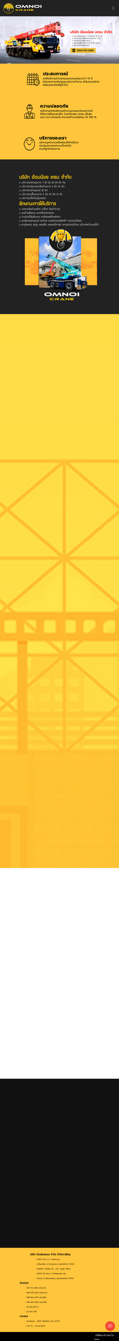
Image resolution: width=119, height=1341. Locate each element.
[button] (9, 40)
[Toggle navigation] (113, 8)
